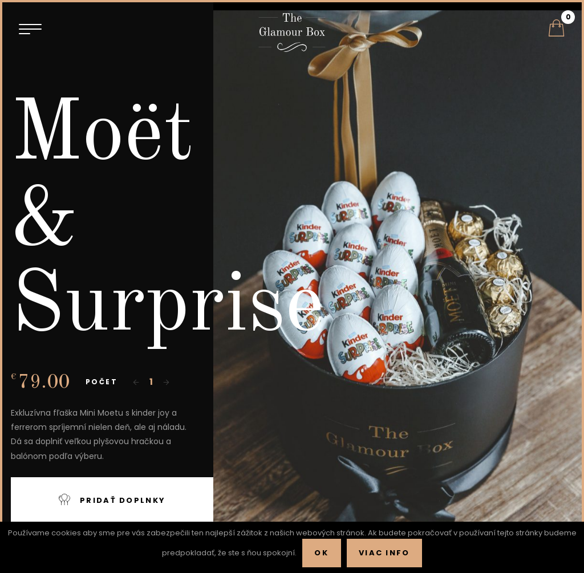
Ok (321, 552)
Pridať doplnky (112, 500)
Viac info (384, 552)
